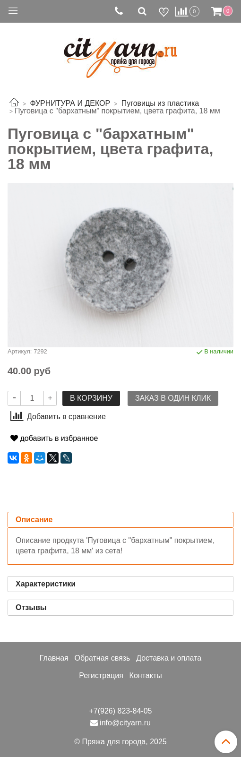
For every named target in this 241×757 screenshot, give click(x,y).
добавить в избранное (54, 438)
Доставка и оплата (168, 658)
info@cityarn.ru (125, 723)
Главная (54, 658)
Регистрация (101, 675)
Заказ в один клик (173, 398)
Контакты (145, 675)
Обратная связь (102, 658)
